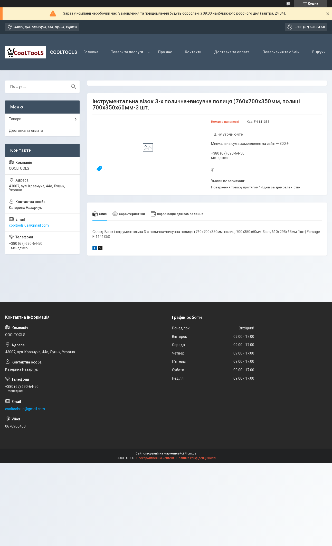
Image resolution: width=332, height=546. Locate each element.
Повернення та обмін (280, 52)
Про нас (165, 52)
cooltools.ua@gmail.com (29, 225)
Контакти (193, 52)
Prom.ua (190, 453)
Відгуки (319, 52)
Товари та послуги (127, 52)
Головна (90, 52)
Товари (15, 119)
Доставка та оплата (232, 52)
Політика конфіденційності (196, 458)
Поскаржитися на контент (155, 458)
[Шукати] (73, 86)
